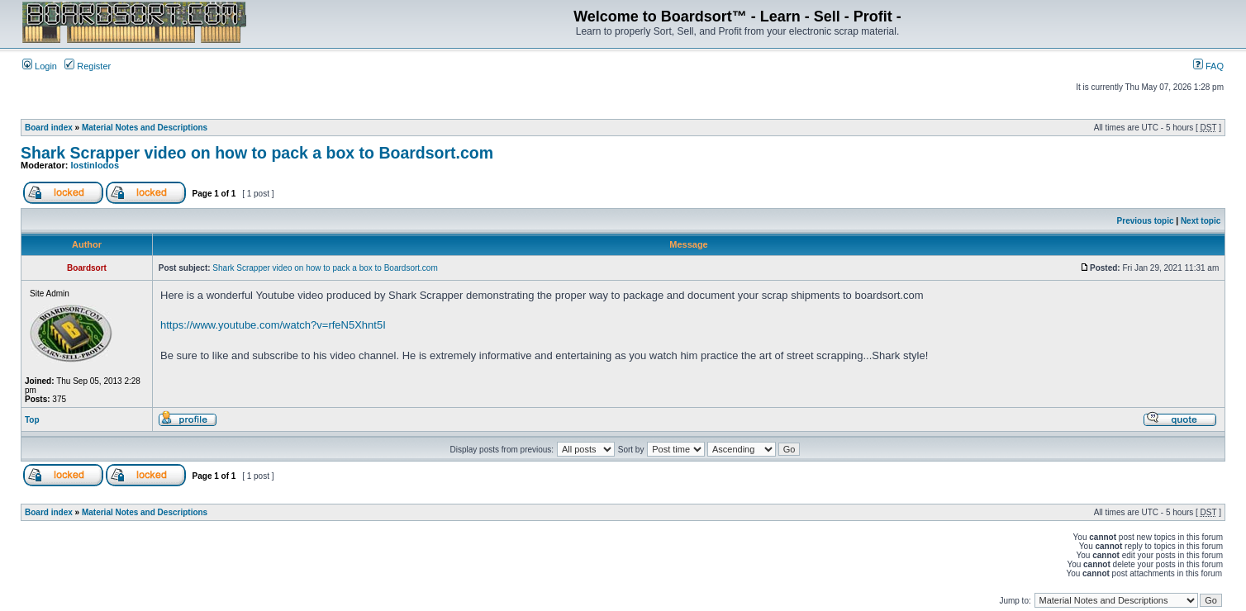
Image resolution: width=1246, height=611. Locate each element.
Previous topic (1145, 220)
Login (39, 66)
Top (32, 419)
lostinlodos (95, 165)
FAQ (1208, 66)
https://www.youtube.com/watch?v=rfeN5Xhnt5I (273, 325)
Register (87, 66)
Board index (49, 127)
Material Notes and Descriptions (144, 127)
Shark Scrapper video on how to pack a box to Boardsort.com (257, 153)
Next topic (1200, 220)
